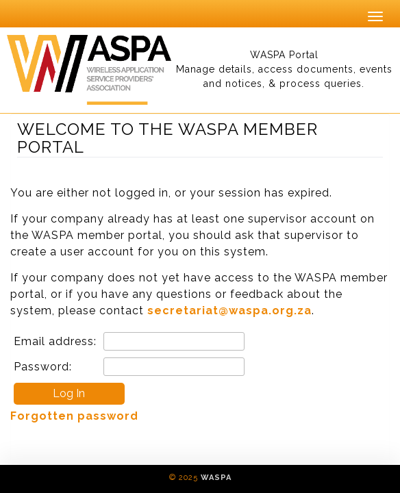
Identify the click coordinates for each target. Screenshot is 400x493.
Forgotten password (74, 415)
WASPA (216, 477)
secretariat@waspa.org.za (229, 310)
